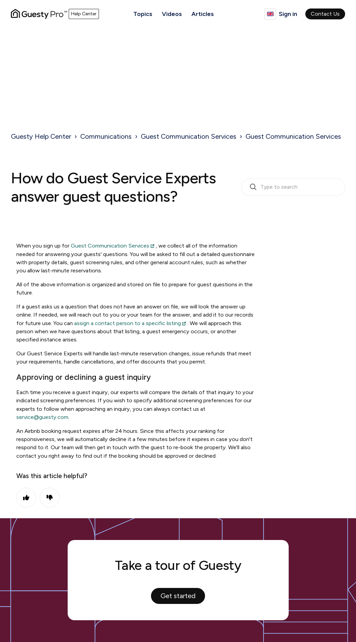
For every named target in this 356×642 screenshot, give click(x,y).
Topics (142, 14)
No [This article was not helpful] (50, 497)
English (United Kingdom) (270, 14)
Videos (172, 14)
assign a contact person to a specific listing (127, 323)
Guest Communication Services (188, 136)
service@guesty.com (42, 417)
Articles (202, 14)
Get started (178, 596)
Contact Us (325, 14)
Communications (106, 136)
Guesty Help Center (41, 136)
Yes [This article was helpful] (26, 497)
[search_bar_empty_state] (293, 187)
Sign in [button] (288, 14)
